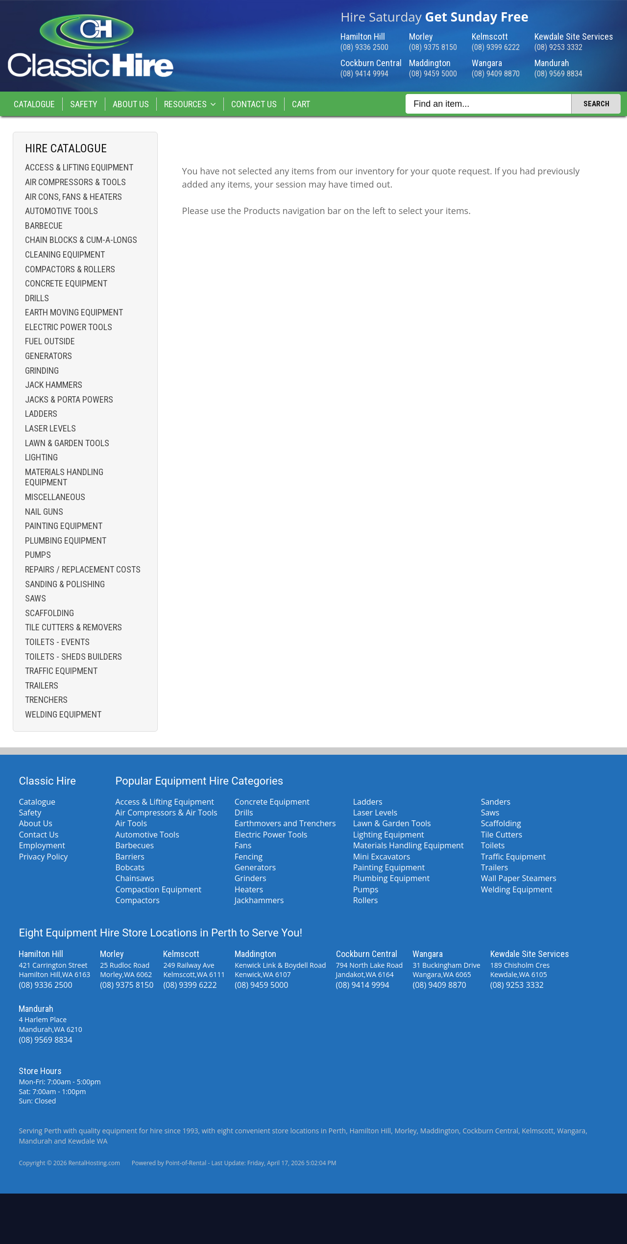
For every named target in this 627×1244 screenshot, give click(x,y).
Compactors (137, 900)
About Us (131, 104)
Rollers (365, 900)
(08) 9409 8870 (496, 73)
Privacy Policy (43, 856)
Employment (42, 845)
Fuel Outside (50, 341)
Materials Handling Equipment (64, 477)
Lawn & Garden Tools (67, 443)
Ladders (41, 413)
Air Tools (131, 823)
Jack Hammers (53, 385)
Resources (190, 104)
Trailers (41, 685)
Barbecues (134, 845)
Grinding (42, 370)
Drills (37, 298)
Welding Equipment (63, 714)
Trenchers (46, 699)
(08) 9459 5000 (433, 73)
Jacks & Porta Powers (69, 399)
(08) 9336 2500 (364, 47)
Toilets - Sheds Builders (73, 656)
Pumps (38, 555)
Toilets (493, 845)
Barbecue (44, 225)
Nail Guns (44, 511)
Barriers (130, 856)
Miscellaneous (55, 497)
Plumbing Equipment (65, 540)
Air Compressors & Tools (75, 182)
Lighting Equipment (388, 834)
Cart (301, 104)
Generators (48, 356)
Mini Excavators (381, 856)
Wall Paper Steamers (518, 878)
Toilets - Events (57, 642)
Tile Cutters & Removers (73, 627)
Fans (243, 845)
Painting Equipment (63, 526)
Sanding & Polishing (65, 584)
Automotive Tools (61, 211)
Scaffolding (49, 613)
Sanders (495, 801)
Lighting (41, 457)
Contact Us (254, 104)
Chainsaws (134, 878)
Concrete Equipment (66, 283)
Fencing (249, 856)
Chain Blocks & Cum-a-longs (81, 240)
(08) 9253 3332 (558, 47)
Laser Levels (50, 428)
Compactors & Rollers (70, 269)
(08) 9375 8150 (433, 47)
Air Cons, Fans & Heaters (73, 196)
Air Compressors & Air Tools (166, 812)
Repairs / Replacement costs (83, 569)
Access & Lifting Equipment (79, 167)
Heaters (249, 889)
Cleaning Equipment (65, 254)
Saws (35, 598)
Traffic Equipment (61, 671)
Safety (83, 104)
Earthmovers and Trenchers (285, 823)
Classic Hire (47, 781)
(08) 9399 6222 (496, 47)
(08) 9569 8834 (558, 73)
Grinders (250, 878)
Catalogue (34, 104)
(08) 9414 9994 (364, 73)
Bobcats (130, 867)
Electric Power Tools (68, 327)
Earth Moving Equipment (74, 312)
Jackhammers (259, 900)
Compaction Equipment (158, 889)
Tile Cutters (501, 834)
